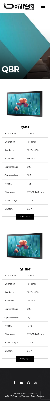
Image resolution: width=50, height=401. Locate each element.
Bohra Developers (29, 393)
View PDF (25, 216)
